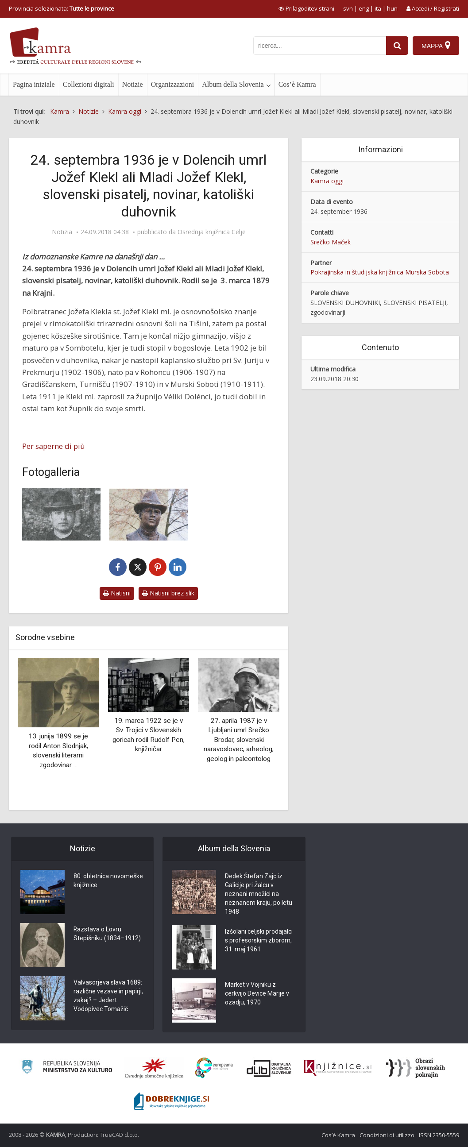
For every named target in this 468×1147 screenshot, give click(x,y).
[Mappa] (436, 45)
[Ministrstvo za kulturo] (67, 1067)
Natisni (117, 593)
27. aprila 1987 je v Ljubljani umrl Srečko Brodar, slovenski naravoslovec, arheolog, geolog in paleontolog (239, 740)
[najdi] (397, 45)
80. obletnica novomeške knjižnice (108, 881)
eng (364, 8)
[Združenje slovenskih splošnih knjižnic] (337, 1068)
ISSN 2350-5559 (439, 1135)
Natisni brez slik (168, 593)
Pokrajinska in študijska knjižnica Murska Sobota (379, 272)
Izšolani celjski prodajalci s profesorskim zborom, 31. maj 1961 (259, 940)
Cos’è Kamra (297, 84)
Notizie (132, 84)
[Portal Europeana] (214, 1068)
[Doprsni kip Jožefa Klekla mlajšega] (148, 514)
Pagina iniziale (34, 84)
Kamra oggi (327, 181)
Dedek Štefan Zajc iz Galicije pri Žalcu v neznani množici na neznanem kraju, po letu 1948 (258, 894)
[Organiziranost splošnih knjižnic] (154, 1068)
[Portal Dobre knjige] (171, 1101)
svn (348, 8)
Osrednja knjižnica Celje (212, 232)
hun (392, 8)
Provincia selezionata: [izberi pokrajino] (61, 8)
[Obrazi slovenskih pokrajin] (415, 1068)
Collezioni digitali (88, 84)
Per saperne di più (53, 446)
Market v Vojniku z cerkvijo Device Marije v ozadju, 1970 (257, 993)
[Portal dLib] (269, 1068)
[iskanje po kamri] (319, 45)
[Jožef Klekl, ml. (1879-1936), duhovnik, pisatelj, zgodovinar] (61, 514)
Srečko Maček (330, 242)
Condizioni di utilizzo (387, 1135)
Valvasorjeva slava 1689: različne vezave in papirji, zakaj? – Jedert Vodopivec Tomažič (108, 996)
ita (378, 8)
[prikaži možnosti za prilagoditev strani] (306, 8)
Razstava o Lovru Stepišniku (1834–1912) (107, 934)
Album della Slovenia (233, 84)
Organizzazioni (172, 84)
